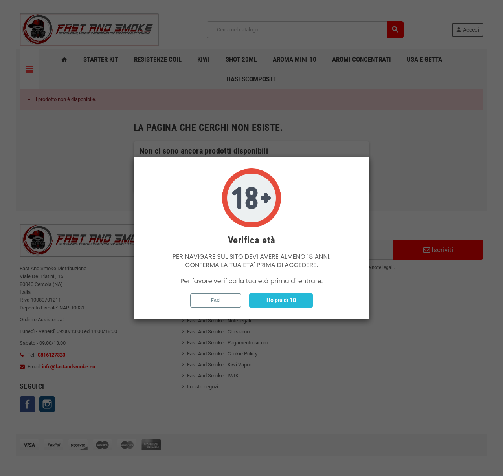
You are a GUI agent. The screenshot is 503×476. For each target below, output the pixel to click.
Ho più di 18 (281, 300)
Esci (216, 300)
